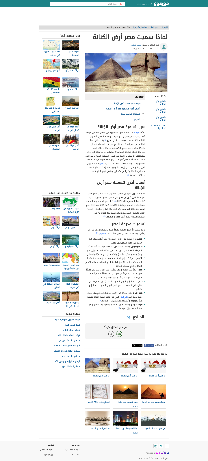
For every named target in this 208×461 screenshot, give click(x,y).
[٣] (115, 200)
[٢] (128, 174)
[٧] (100, 300)
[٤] (105, 216)
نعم (119, 334)
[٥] (104, 216)
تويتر (140, 345)
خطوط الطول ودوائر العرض (67, 351)
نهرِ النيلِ (124, 297)
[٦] (97, 233)
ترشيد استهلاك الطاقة (69, 335)
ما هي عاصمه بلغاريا (70, 356)
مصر (102, 163)
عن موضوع (75, 445)
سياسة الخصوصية (72, 450)
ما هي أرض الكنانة (160, 102)
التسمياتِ (103, 234)
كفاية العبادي (136, 45)
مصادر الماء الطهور (71, 367)
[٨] (119, 307)
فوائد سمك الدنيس (71, 330)
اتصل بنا (51, 445)
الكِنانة (136, 133)
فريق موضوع (49, 454)
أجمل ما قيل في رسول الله (67, 361)
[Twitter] (161, 446)
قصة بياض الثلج (72, 325)
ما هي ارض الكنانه (160, 118)
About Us (75, 454)
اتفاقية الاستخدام (47, 450)
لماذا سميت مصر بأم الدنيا (158, 126)
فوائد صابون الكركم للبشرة (67, 320)
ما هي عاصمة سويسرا (69, 341)
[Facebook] (167, 446)
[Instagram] (155, 446)
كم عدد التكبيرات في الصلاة (67, 346)
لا (111, 334)
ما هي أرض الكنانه (160, 110)
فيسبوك (150, 345)
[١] (105, 139)
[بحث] (121, 4)
